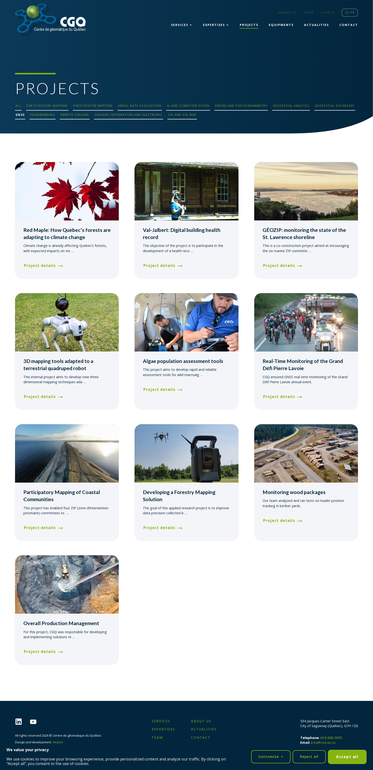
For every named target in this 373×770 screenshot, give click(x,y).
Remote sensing (75, 115)
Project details (40, 265)
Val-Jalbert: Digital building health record (181, 233)
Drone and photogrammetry (241, 105)
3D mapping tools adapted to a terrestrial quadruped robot (58, 364)
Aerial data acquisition (139, 105)
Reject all (309, 755)
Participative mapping (93, 105)
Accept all (347, 755)
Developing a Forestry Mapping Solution (179, 495)
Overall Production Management (61, 623)
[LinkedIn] (22, 722)
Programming (42, 115)
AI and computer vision (188, 105)
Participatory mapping (47, 105)
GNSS (20, 115)
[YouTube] (37, 722)
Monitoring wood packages (294, 492)
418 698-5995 (331, 737)
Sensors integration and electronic (128, 115)
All (18, 105)
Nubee (58, 742)
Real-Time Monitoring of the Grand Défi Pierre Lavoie (303, 364)
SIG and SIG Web (182, 115)
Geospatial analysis (291, 105)
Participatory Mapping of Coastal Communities (61, 495)
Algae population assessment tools (183, 361)
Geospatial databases (335, 105)
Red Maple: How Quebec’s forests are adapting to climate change (67, 233)
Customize (270, 756)
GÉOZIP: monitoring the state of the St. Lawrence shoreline (304, 233)
